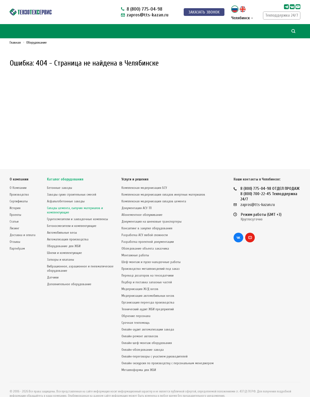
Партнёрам (17, 239)
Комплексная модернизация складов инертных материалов (163, 185)
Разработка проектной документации (147, 232)
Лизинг (14, 219)
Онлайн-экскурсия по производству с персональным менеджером (167, 353)
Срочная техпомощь (135, 313)
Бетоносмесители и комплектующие (71, 216)
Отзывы (15, 232)
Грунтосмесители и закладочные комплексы (77, 209)
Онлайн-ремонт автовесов (139, 326)
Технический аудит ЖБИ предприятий (147, 300)
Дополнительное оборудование (69, 274)
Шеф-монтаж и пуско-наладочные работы (151, 252)
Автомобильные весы (62, 223)
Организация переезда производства (147, 293)
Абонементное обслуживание (141, 205)
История (15, 198)
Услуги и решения (134, 170)
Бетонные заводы (59, 178)
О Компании (18, 178)
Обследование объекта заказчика (145, 239)
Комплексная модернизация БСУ (144, 178)
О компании (19, 170)
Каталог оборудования (65, 170)
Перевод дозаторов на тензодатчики (147, 266)
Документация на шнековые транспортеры (151, 212)
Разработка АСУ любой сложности (144, 225)
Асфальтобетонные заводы (66, 192)
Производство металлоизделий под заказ (150, 259)
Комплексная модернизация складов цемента (153, 192)
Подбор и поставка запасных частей (146, 273)
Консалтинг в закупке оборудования (146, 219)
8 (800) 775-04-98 (144, 9)
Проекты (15, 205)
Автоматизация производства (67, 230)
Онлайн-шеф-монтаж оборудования (146, 333)
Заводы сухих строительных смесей (71, 185)
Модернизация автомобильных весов (147, 286)
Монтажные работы (135, 246)
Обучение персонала (135, 306)
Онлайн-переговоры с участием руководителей (154, 347)
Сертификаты (19, 192)
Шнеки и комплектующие (64, 243)
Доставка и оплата (22, 225)
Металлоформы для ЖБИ (138, 360)
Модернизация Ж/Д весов (139, 279)
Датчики (53, 268)
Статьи (14, 212)
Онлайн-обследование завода (142, 340)
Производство (19, 185)
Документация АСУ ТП (136, 198)
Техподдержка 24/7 (281, 15)
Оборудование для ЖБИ (64, 236)
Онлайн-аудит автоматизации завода (147, 320)
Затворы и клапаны (60, 250)
